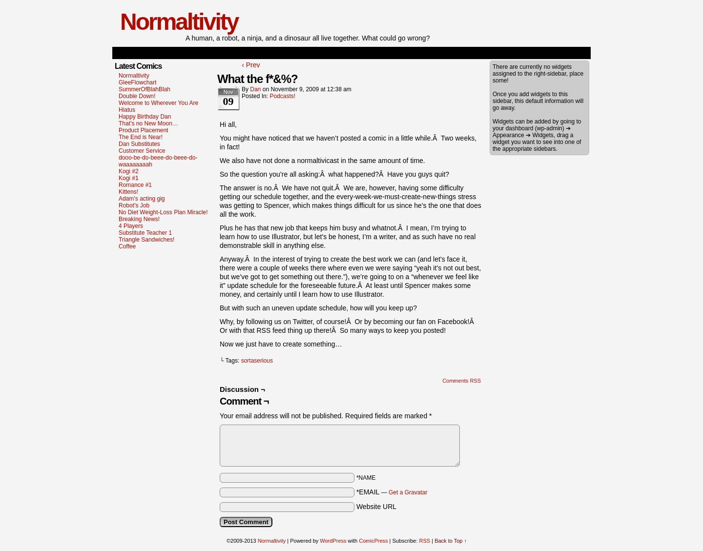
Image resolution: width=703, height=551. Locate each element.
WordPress (333, 541)
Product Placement (143, 130)
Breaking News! (139, 219)
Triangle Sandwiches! (146, 239)
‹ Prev (251, 65)
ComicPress (373, 541)
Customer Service (142, 150)
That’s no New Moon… (148, 123)
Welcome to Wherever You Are (158, 103)
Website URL (376, 506)
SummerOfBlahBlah (144, 89)
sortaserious (257, 360)
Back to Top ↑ (450, 541)
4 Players (131, 226)
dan (255, 89)
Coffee (127, 246)
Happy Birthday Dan (145, 116)
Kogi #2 (129, 171)
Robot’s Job (134, 205)
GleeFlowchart (137, 82)
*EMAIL (392, 492)
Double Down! (137, 96)
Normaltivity (179, 22)
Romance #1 (135, 185)
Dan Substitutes (139, 144)
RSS (425, 541)
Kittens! (128, 191)
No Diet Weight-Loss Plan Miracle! (163, 212)
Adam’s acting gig (142, 198)
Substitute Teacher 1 (145, 232)
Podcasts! (282, 96)
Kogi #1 (129, 178)
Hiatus (127, 109)
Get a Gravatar (408, 492)
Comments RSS (461, 381)
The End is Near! (141, 137)
